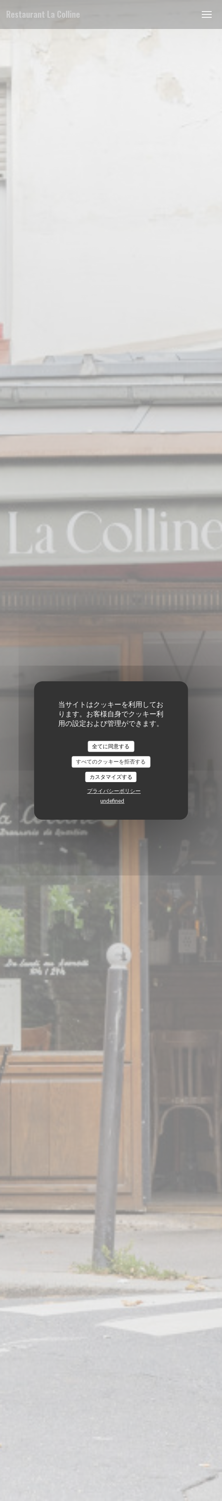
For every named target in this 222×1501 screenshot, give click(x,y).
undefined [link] (112, 800)
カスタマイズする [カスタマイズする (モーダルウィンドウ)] (111, 776)
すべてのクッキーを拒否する (111, 761)
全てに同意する (111, 746)
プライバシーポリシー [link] (114, 790)
